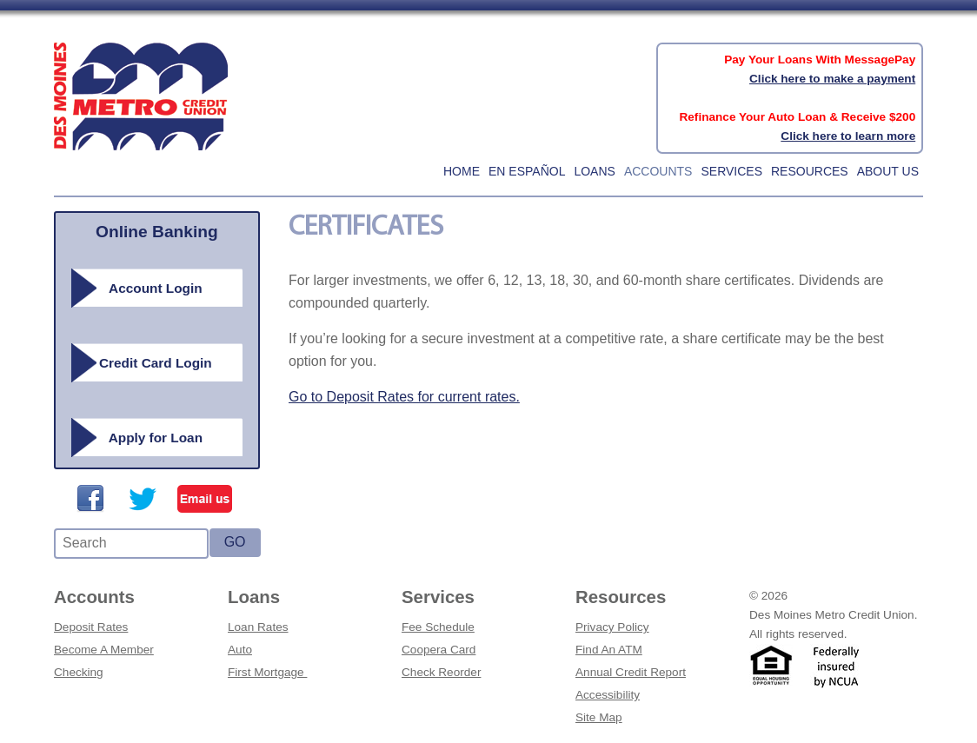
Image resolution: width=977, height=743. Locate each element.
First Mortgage (267, 672)
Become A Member (104, 649)
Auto (240, 649)
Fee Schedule (438, 627)
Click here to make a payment (832, 78)
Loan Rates (258, 627)
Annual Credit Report (630, 672)
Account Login (156, 288)
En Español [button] (526, 171)
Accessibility (607, 694)
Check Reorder (441, 672)
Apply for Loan (156, 437)
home (461, 171)
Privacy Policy (612, 627)
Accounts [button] (658, 171)
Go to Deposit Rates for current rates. (404, 396)
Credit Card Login (155, 362)
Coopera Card (438, 649)
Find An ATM (608, 649)
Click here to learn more (848, 136)
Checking (78, 672)
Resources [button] (809, 171)
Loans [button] (594, 171)
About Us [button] (888, 171)
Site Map (598, 717)
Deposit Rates (91, 627)
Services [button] (731, 171)
